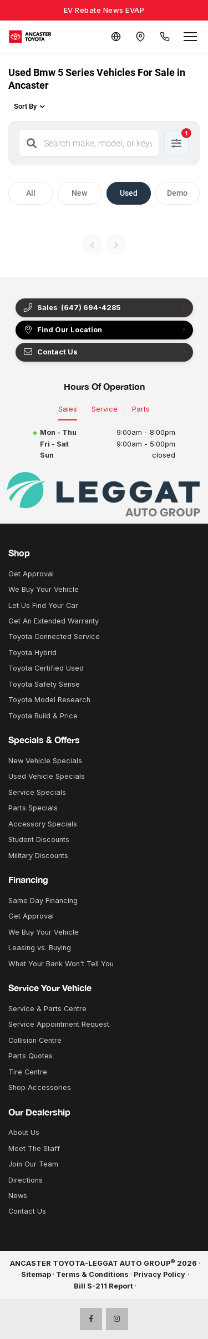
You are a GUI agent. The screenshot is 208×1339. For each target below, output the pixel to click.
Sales (67, 409)
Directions (25, 1180)
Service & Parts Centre (47, 1009)
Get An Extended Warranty (53, 621)
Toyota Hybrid (32, 652)
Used (129, 193)
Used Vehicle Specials (46, 776)
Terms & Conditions (92, 1274)
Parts (141, 409)
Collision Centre (35, 1040)
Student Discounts (38, 839)
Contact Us (50, 352)
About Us (23, 1132)
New (79, 193)
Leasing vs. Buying (39, 948)
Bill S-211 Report (103, 1286)
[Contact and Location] (140, 37)
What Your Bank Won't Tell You (61, 964)
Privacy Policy (159, 1274)
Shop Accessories (39, 1087)
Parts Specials (33, 808)
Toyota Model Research (49, 700)
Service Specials (37, 792)
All (30, 193)
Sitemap (36, 1274)
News (17, 1195)
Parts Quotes (30, 1056)
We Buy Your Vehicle (43, 589)
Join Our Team (33, 1164)
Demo (177, 193)
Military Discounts (38, 855)
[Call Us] (165, 37)
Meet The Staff (34, 1148)
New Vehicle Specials (45, 761)
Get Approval (31, 574)
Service (105, 409)
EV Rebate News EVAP (104, 10)
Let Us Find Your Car (43, 605)
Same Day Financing (43, 900)
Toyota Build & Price (43, 716)
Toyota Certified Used (46, 668)
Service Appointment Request (58, 1024)
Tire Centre (27, 1072)
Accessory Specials (42, 824)
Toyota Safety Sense (44, 684)
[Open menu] (190, 36)
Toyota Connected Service (54, 636)
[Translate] (116, 37)
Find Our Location (62, 330)
